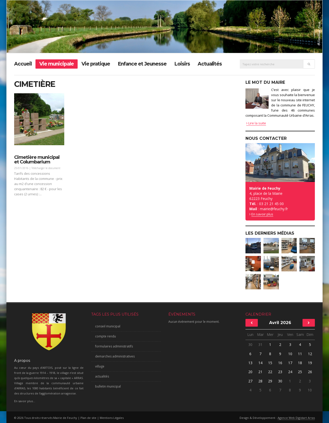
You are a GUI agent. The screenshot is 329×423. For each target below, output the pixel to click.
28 (260, 381)
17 (290, 362)
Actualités (210, 64)
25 (300, 371)
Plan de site (88, 418)
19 (310, 362)
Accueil (23, 64)
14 (260, 362)
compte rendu (105, 336)
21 (260, 371)
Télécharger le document (45, 168)
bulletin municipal (108, 386)
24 (290, 371)
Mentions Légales (112, 418)
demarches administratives (115, 356)
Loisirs (182, 64)
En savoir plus (262, 214)
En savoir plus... (24, 401)
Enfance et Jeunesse (142, 64)
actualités (102, 376)
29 (270, 381)
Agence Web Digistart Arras (296, 418)
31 (260, 344)
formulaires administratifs (114, 346)
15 (270, 362)
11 (300, 353)
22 (270, 371)
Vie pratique (95, 64)
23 (280, 371)
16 (280, 362)
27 (250, 381)
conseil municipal (107, 326)
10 (290, 353)
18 (300, 362)
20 (250, 371)
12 (310, 353)
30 (250, 344)
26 (310, 371)
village (99, 366)
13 (250, 362)
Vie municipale (56, 64)
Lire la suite (256, 123)
